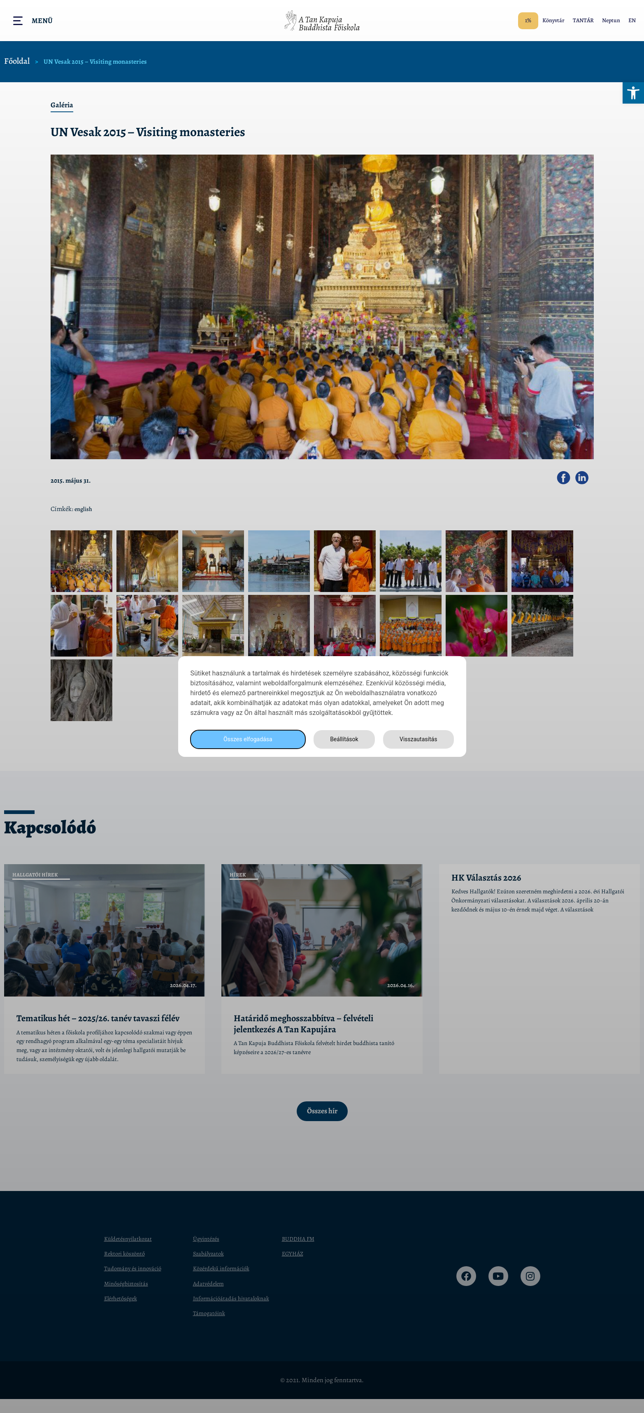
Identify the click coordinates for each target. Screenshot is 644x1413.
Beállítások (341, 739)
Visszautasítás (417, 739)
